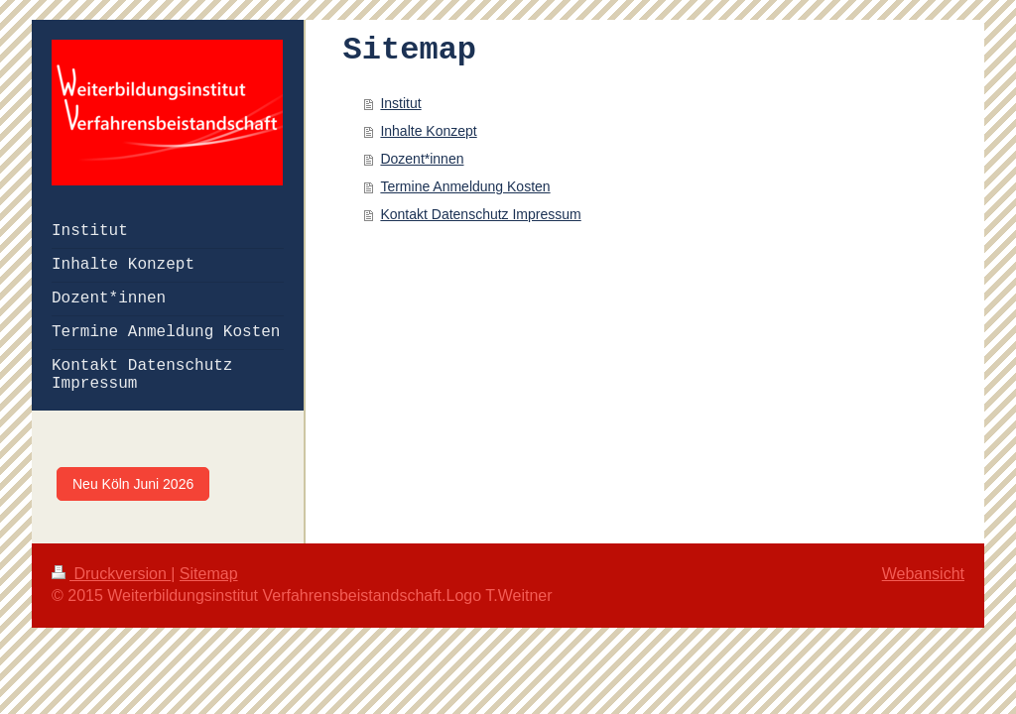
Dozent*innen (421, 159)
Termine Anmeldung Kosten (465, 186)
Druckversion (111, 573)
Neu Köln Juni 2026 (132, 484)
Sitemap (209, 573)
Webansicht (923, 573)
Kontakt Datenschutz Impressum (480, 214)
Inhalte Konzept (428, 131)
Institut (400, 103)
